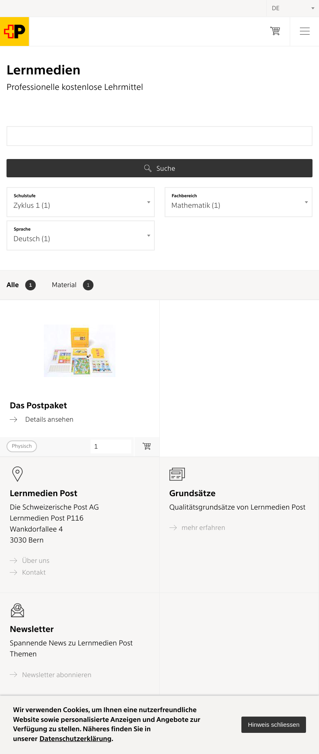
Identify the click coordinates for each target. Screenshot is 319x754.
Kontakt (28, 572)
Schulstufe (25, 195)
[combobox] (81, 202)
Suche (159, 168)
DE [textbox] (276, 8)
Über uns (30, 560)
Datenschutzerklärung (75, 739)
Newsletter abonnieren (50, 674)
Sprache (22, 229)
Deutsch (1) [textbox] (31, 239)
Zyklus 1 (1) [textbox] (31, 205)
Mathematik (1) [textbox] (195, 205)
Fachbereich (184, 195)
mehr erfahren (197, 528)
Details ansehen (42, 419)
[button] (273, 725)
